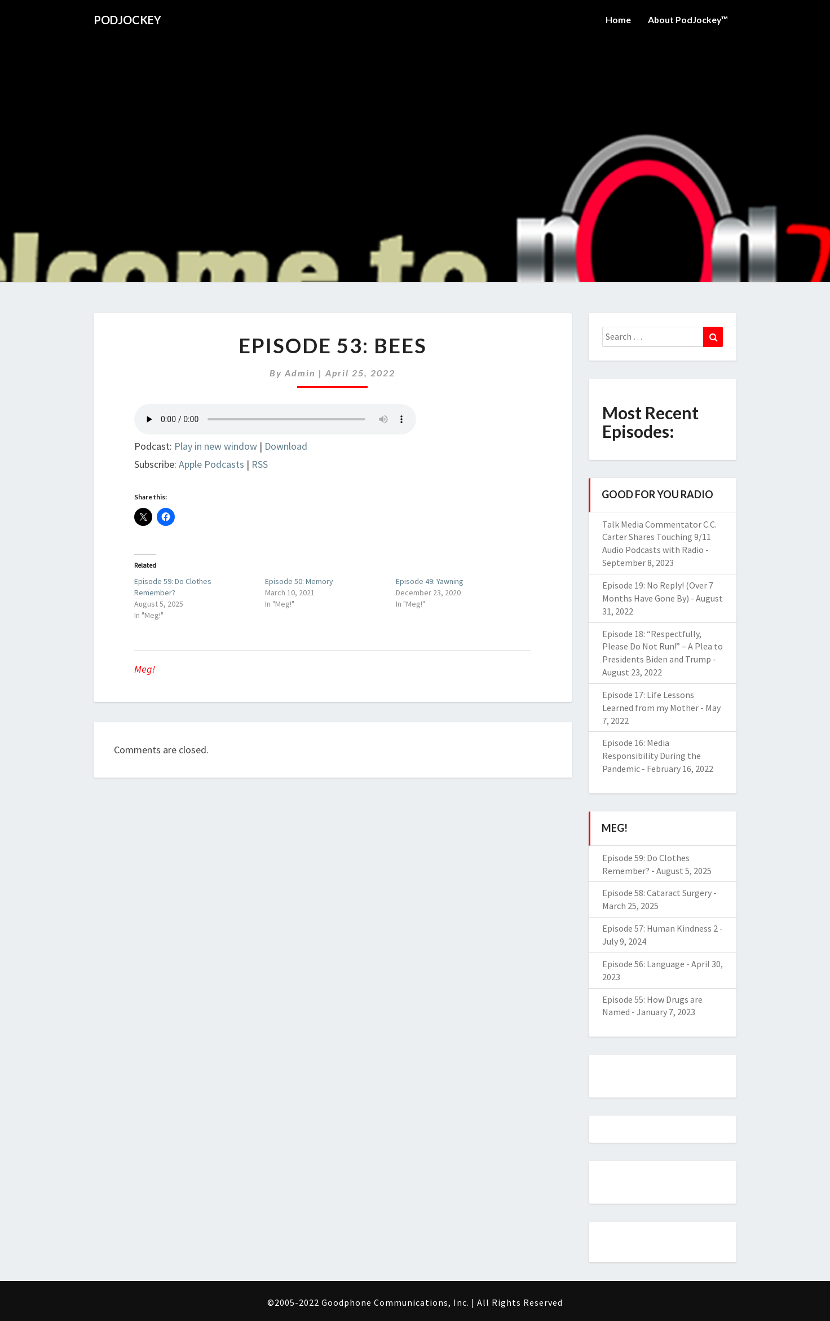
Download (285, 446)
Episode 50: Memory (299, 581)
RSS (259, 464)
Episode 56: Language (643, 963)
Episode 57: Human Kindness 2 (660, 928)
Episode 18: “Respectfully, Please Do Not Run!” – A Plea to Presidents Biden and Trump (662, 646)
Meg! (144, 668)
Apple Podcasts (211, 464)
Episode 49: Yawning (429, 581)
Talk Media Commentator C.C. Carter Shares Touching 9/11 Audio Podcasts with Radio (659, 537)
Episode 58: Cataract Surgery (657, 892)
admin (300, 372)
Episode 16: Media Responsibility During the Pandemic (651, 755)
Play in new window (215, 446)
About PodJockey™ (687, 19)
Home (617, 19)
